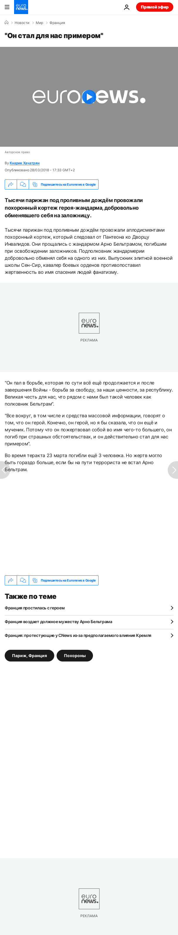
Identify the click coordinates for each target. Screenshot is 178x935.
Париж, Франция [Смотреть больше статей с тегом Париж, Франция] (29, 655)
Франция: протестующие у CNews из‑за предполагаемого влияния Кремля (78, 635)
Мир (39, 23)
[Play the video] (89, 97)
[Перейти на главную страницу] (21, 7)
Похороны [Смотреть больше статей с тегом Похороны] (75, 655)
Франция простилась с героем (35, 607)
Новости (22, 23)
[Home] (6, 22)
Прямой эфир (155, 6)
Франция (57, 23)
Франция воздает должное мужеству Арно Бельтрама (58, 621)
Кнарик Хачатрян (24, 163)
